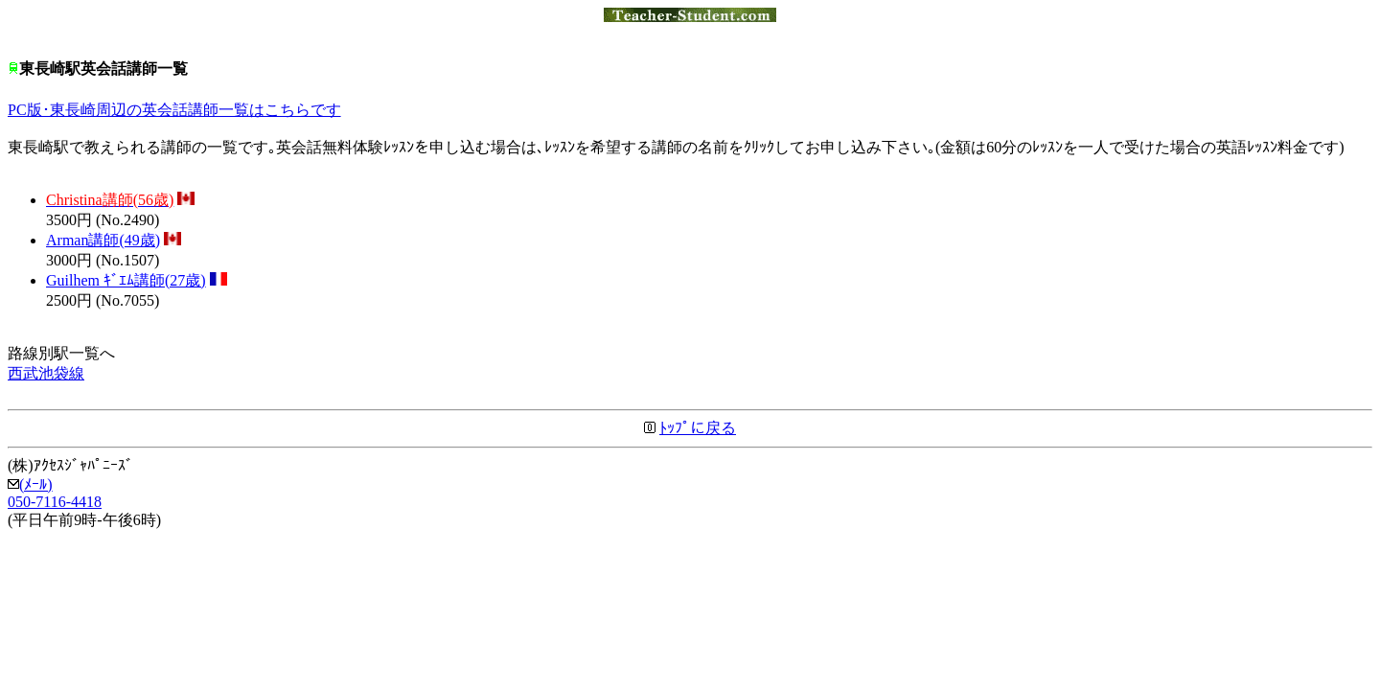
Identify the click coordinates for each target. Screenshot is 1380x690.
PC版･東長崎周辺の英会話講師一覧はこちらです (174, 110)
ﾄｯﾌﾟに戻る (697, 428)
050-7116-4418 (55, 502)
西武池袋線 (46, 373)
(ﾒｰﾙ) (30, 484)
